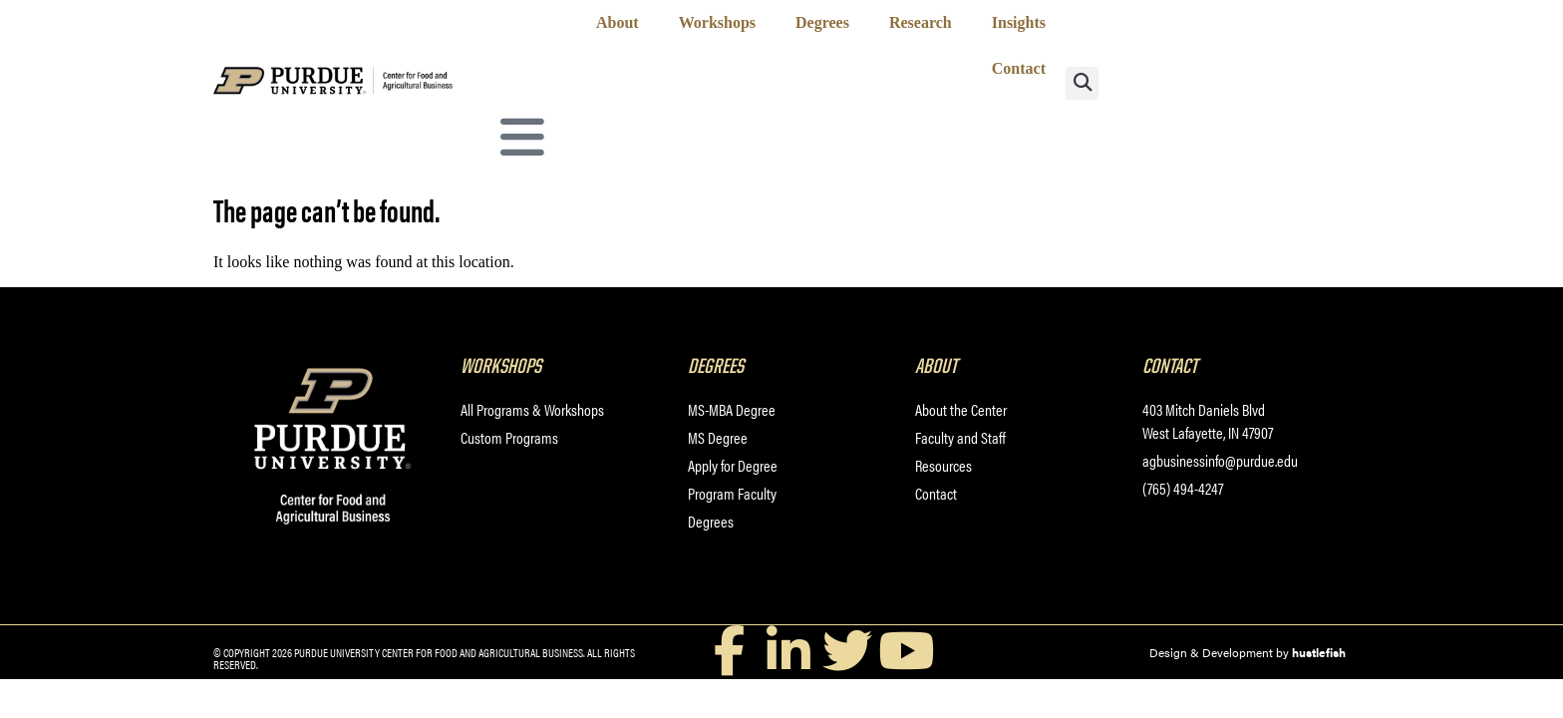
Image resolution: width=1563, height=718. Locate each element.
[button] (1082, 83)
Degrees (822, 22)
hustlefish (1319, 652)
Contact (1019, 68)
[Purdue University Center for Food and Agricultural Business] (355, 90)
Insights (1019, 22)
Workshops (717, 22)
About (617, 22)
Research (920, 22)
